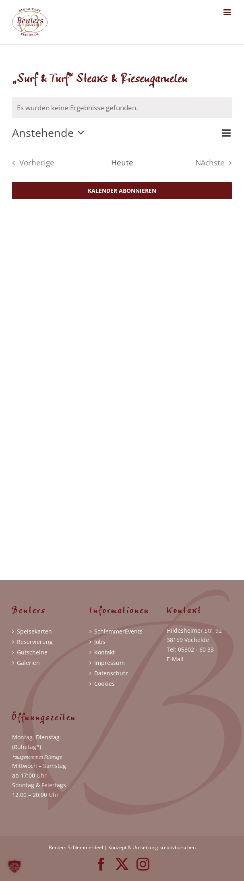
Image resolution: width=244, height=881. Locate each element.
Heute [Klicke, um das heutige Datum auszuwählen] (122, 162)
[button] (14, 866)
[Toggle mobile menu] (227, 12)
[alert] (122, 108)
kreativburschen (177, 847)
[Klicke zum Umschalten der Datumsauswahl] (50, 133)
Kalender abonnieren (122, 190)
